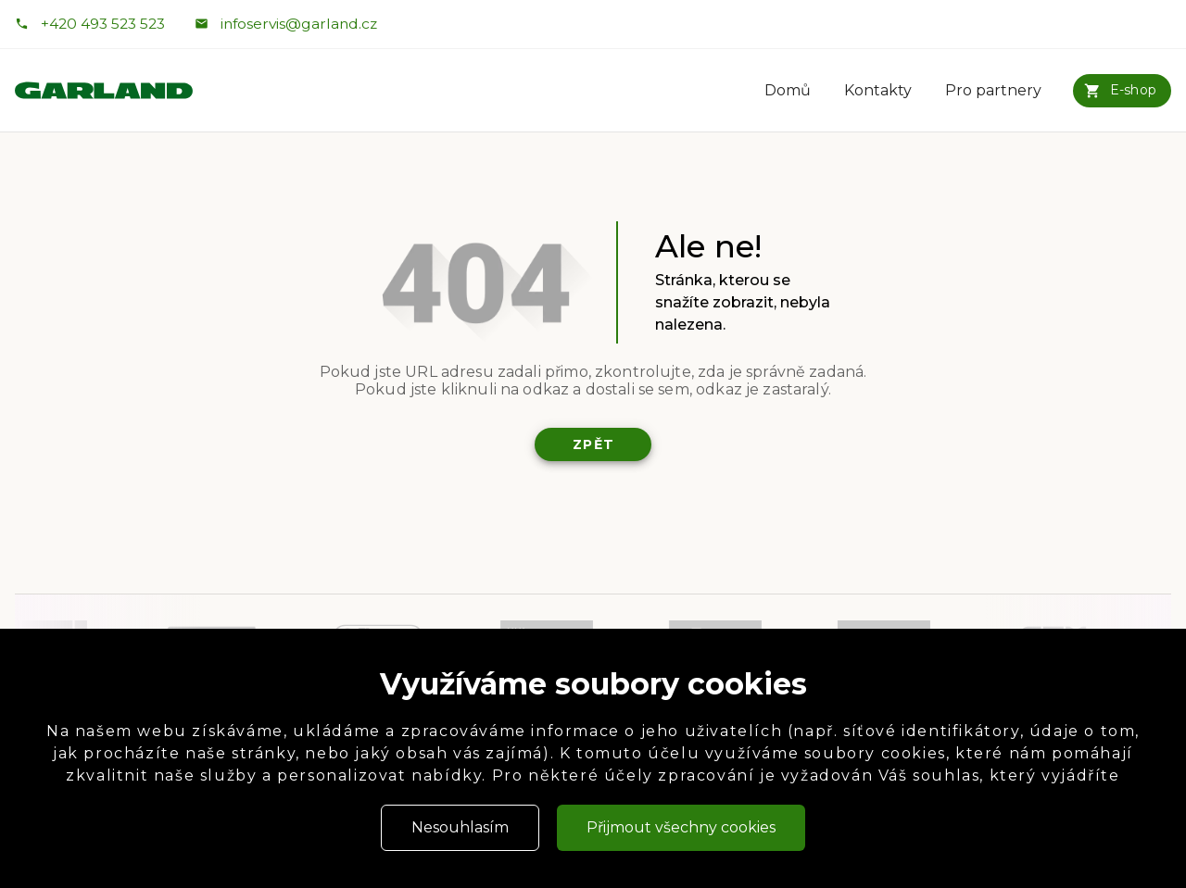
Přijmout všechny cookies (681, 827)
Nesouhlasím (460, 827)
